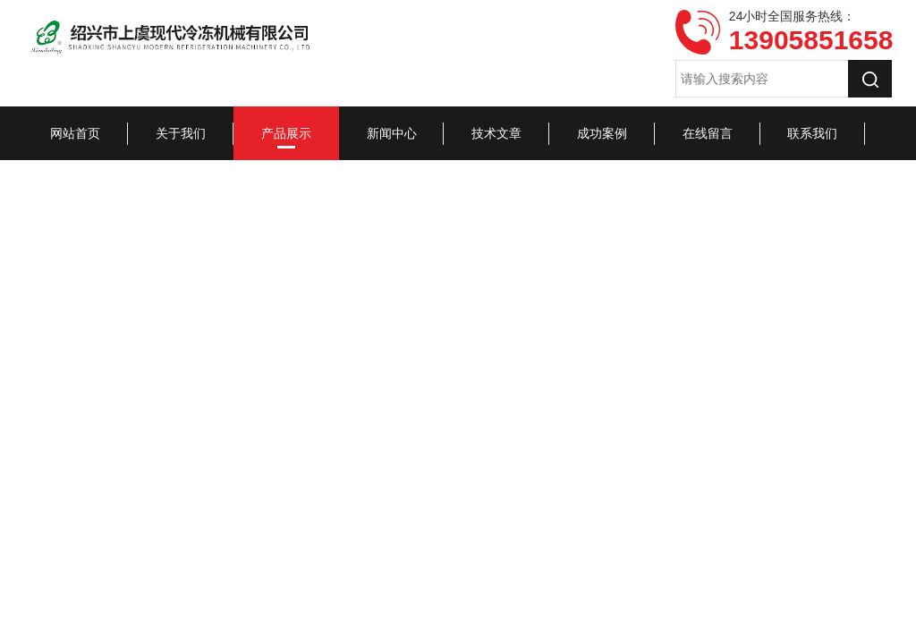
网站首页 (75, 133)
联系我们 (812, 133)
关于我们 (181, 133)
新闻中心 (392, 133)
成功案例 (602, 133)
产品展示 (286, 133)
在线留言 (708, 133)
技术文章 (496, 133)
